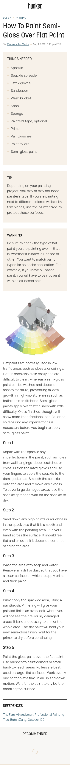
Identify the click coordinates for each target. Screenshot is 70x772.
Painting (20, 18)
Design (7, 18)
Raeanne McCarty (18, 44)
